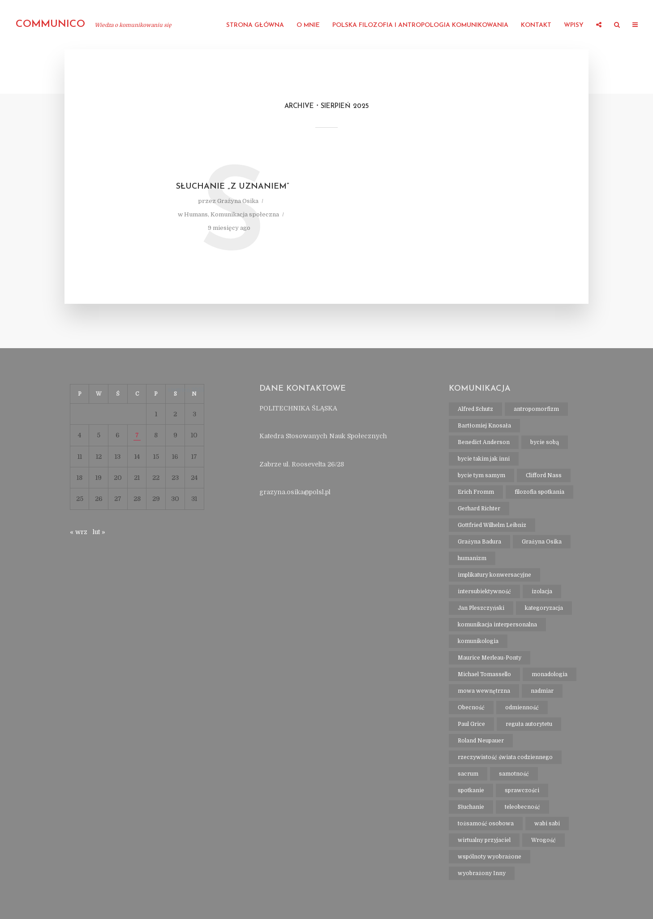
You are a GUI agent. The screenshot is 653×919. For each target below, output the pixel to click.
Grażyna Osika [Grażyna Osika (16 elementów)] (542, 542)
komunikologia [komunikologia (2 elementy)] (478, 641)
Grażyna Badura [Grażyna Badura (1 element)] (479, 542)
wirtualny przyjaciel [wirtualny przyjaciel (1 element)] (484, 840)
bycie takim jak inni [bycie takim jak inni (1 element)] (484, 459)
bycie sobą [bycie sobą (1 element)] (544, 442)
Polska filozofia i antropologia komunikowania (420, 25)
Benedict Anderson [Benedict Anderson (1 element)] (484, 442)
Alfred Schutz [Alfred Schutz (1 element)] (475, 409)
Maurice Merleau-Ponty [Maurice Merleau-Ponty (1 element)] (489, 658)
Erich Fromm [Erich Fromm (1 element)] (476, 492)
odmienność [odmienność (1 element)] (522, 707)
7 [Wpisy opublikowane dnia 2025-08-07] (137, 435)
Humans (196, 214)
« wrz (78, 531)
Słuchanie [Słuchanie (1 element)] (471, 807)
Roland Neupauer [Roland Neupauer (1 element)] (481, 741)
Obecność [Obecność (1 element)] (471, 707)
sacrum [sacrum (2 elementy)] (468, 774)
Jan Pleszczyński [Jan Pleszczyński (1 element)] (481, 608)
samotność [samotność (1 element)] (514, 774)
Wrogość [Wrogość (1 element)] (543, 840)
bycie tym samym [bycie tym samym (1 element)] (481, 475)
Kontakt (536, 25)
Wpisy (574, 25)
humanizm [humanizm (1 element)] (472, 558)
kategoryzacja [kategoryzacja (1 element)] (544, 608)
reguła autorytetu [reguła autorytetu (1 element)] (529, 724)
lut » (99, 531)
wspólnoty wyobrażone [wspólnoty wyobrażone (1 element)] (489, 857)
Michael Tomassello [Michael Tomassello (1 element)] (484, 674)
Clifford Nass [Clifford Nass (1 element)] (544, 475)
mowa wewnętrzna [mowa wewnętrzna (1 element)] (484, 691)
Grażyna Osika (237, 201)
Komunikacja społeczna (245, 214)
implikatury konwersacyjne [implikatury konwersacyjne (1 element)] (494, 575)
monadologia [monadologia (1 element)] (549, 674)
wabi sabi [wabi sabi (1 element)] (547, 823)
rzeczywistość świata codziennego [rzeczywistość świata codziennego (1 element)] (505, 757)
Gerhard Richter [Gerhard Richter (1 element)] (479, 508)
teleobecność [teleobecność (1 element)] (522, 807)
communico (50, 24)
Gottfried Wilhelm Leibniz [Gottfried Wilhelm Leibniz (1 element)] (492, 525)
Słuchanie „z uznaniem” (232, 186)
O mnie (308, 25)
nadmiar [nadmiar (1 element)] (542, 691)
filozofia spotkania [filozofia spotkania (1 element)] (539, 492)
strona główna (255, 25)
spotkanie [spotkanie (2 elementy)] (471, 790)
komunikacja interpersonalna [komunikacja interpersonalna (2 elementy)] (497, 624)
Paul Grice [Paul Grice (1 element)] (471, 724)
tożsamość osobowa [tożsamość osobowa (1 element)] (486, 823)
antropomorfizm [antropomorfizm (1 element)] (536, 409)
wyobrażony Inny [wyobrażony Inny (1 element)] (482, 873)
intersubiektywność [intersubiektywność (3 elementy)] (484, 591)
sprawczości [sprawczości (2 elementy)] (522, 790)
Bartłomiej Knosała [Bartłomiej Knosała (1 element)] (484, 426)
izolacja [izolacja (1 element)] (542, 591)
